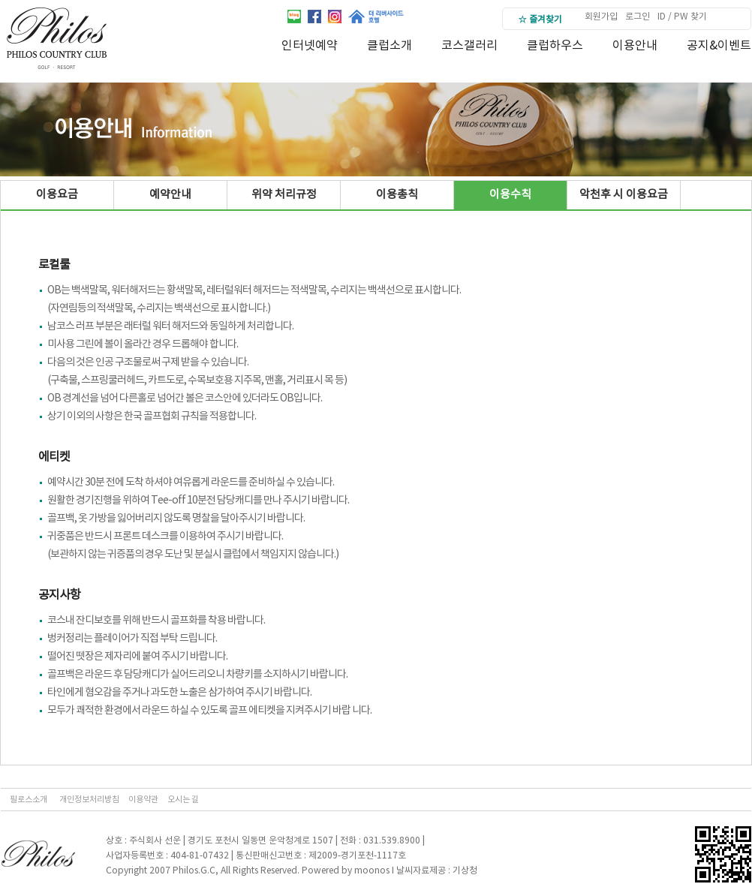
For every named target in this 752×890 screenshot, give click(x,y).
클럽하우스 (555, 46)
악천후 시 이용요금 (623, 194)
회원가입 (601, 17)
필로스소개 (28, 799)
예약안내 (170, 194)
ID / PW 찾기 (682, 17)
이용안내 (634, 46)
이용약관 (143, 799)
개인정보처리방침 (89, 799)
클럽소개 (389, 46)
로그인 (637, 17)
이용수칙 (510, 194)
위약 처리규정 (284, 194)
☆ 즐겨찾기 (540, 20)
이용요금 (57, 194)
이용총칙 (397, 194)
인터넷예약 (309, 46)
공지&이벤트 (719, 46)
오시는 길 (183, 799)
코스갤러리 (469, 46)
